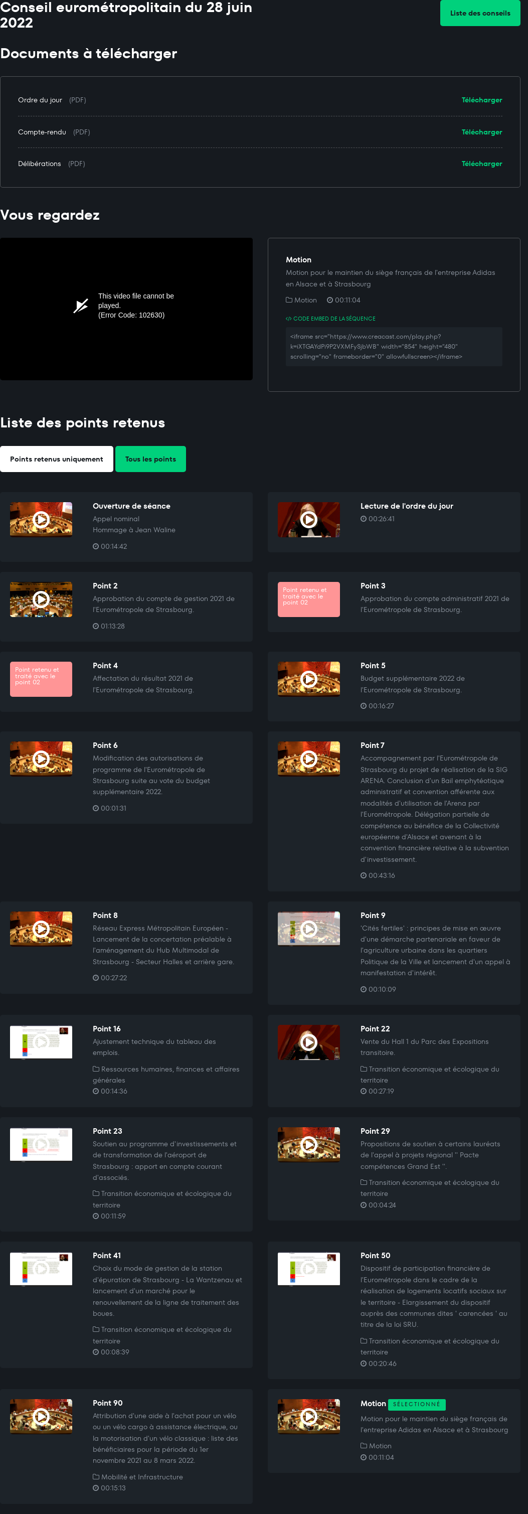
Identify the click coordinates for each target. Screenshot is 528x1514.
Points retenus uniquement (56, 459)
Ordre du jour (40, 100)
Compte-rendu (42, 132)
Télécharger (482, 100)
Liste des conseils (480, 13)
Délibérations (39, 164)
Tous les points (150, 459)
